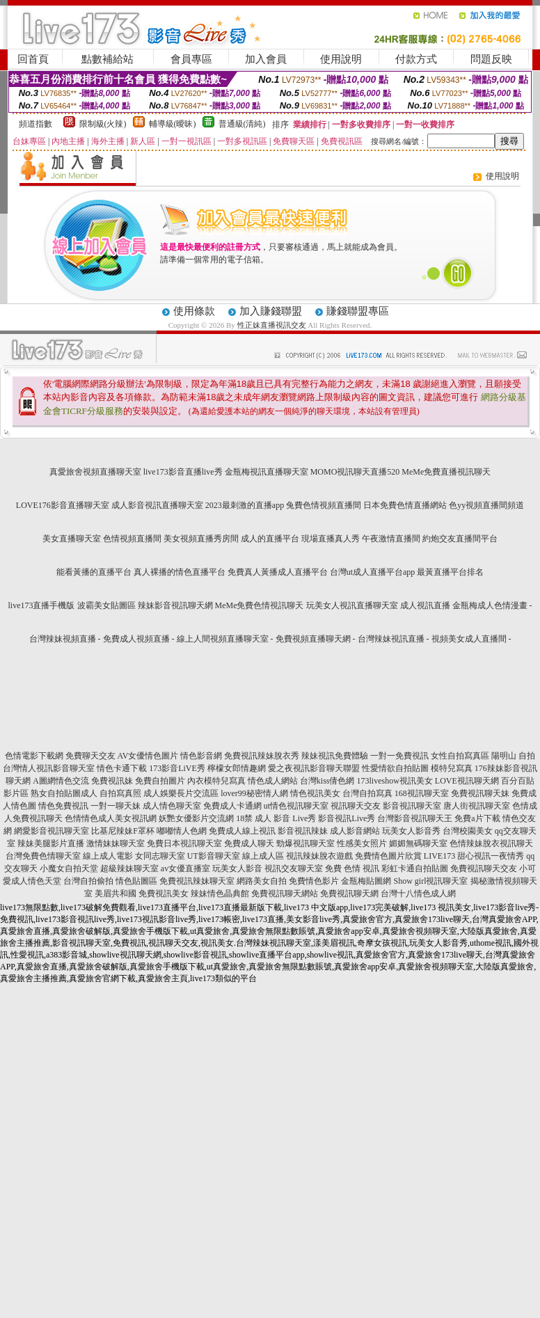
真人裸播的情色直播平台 (179, 572)
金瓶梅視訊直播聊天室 (266, 472)
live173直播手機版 (41, 605)
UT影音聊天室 (213, 856)
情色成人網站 (273, 781)
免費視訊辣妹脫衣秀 (261, 756)
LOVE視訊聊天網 (467, 781)
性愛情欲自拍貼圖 (395, 768)
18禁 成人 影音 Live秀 (276, 818)
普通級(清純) (242, 124)
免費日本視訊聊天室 (184, 843)
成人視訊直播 (425, 605)
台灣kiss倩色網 (327, 781)
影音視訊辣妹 (303, 831)
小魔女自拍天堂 (69, 868)
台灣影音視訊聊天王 (414, 818)
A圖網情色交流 (61, 781)
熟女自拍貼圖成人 (64, 793)
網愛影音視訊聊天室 (51, 831)
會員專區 (191, 59)
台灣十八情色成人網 (418, 893)
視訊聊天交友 (356, 806)
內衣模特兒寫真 (216, 781)
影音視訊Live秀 (346, 818)
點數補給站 (107, 59)
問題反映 (491, 59)
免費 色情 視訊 (352, 868)
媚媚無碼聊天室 (418, 843)
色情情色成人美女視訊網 (111, 818)
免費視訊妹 (112, 781)
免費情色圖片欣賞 (388, 856)
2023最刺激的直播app (244, 505)
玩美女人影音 (237, 868)
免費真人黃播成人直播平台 (278, 572)
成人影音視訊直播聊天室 (157, 505)
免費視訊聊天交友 (483, 868)
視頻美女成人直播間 (469, 639)
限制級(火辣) (103, 124)
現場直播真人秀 (330, 538)
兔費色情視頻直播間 (323, 505)
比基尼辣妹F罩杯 (122, 831)
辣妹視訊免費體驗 (334, 756)
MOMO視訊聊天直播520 (355, 472)
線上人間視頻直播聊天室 (223, 639)
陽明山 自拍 (513, 756)
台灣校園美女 (468, 831)
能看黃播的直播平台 (94, 572)
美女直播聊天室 (71, 538)
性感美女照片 (362, 843)
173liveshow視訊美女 (395, 781)
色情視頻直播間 (132, 538)
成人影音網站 (355, 831)
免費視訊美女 (163, 893)
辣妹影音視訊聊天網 (175, 605)
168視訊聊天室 (422, 793)
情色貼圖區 (136, 881)
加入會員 (266, 59)
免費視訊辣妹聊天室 (197, 881)
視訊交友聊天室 (293, 868)
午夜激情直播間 (391, 538)
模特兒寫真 (451, 768)
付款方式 (416, 59)
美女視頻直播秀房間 (201, 538)
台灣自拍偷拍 (88, 881)
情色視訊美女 (315, 793)
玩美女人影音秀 (411, 831)
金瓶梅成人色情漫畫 (489, 605)
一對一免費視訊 (399, 756)
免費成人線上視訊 (242, 831)
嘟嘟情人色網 (182, 831)
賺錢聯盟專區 (357, 311)
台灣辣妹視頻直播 (62, 639)
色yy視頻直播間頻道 (486, 505)
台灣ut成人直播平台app (372, 572)
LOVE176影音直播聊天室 (62, 505)
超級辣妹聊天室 (129, 868)
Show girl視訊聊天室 (430, 881)
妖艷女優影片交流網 (196, 818)
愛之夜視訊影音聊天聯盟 (314, 768)
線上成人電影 (108, 856)
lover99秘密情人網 (254, 793)
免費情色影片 (314, 881)
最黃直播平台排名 (450, 572)
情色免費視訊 (63, 806)
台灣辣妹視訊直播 (391, 639)
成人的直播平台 (270, 538)
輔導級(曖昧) (172, 124)
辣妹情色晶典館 (220, 893)
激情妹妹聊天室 (115, 843)
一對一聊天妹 (115, 806)
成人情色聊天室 (172, 806)
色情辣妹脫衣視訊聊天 (491, 843)
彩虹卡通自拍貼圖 (414, 868)
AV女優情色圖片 (148, 756)
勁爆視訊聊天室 (305, 843)
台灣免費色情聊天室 (43, 856)
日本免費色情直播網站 (405, 505)
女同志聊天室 (160, 856)
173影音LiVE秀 (177, 768)
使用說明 (341, 59)
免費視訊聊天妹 (480, 793)
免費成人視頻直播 (136, 639)
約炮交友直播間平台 (460, 538)
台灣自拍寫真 (367, 793)
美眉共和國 (115, 893)
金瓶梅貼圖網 (366, 881)
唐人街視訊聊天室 (476, 806)
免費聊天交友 (90, 756)
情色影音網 (201, 756)
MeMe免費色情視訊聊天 (259, 605)
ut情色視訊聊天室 (296, 806)
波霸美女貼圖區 (106, 605)
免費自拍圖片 (160, 781)
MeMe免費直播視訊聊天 (446, 472)
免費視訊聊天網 (349, 893)
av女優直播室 (185, 868)
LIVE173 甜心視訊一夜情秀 (474, 856)
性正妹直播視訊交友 (271, 325)
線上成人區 (263, 856)
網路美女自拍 (262, 881)
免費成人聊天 (249, 843)
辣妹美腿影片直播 (50, 843)
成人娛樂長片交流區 (181, 793)
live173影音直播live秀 (183, 472)
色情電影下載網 (34, 756)
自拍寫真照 (120, 793)
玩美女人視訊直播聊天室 (352, 605)
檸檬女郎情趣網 (236, 768)
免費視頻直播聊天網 (313, 639)
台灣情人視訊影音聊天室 (49, 768)
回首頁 (33, 59)
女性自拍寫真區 (460, 756)
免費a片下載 (477, 818)
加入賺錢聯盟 (270, 311)
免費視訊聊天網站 (284, 893)
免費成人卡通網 (232, 806)
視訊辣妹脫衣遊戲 (319, 856)
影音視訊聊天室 (412, 806)
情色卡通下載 (122, 768)
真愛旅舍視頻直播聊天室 (95, 472)
